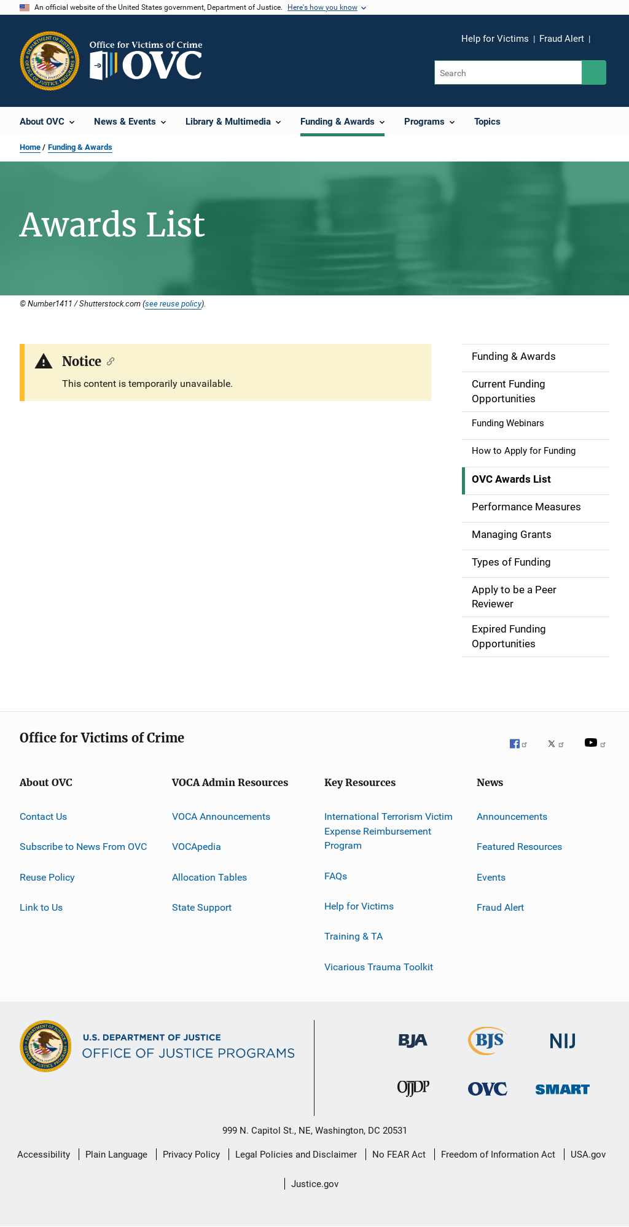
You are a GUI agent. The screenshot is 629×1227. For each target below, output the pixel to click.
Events (491, 876)
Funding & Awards (80, 147)
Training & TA (353, 936)
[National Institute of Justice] (562, 1054)
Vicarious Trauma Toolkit (378, 967)
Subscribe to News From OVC (83, 846)
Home (30, 147)
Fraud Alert (561, 38)
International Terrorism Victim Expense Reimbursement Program (388, 831)
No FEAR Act (399, 1154)
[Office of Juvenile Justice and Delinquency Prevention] (413, 1102)
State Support (202, 907)
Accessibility (43, 1154)
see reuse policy (173, 303)
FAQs (335, 875)
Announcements (512, 816)
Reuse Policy (47, 876)
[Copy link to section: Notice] (107, 360)
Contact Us (43, 816)
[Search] (509, 72)
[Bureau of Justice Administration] (413, 1054)
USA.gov (588, 1154)
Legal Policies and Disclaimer (296, 1154)
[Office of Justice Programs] (50, 61)
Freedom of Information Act (498, 1154)
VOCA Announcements (221, 816)
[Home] (151, 60)
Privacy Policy (191, 1154)
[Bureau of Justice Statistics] (488, 1057)
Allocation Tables (209, 876)
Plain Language (116, 1154)
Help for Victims (495, 38)
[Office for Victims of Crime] (487, 1102)
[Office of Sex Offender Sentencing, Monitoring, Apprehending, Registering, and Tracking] (563, 1102)
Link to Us (41, 907)
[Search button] (594, 72)
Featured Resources (519, 846)
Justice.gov (314, 1184)
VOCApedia (196, 846)
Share (609, 47)
